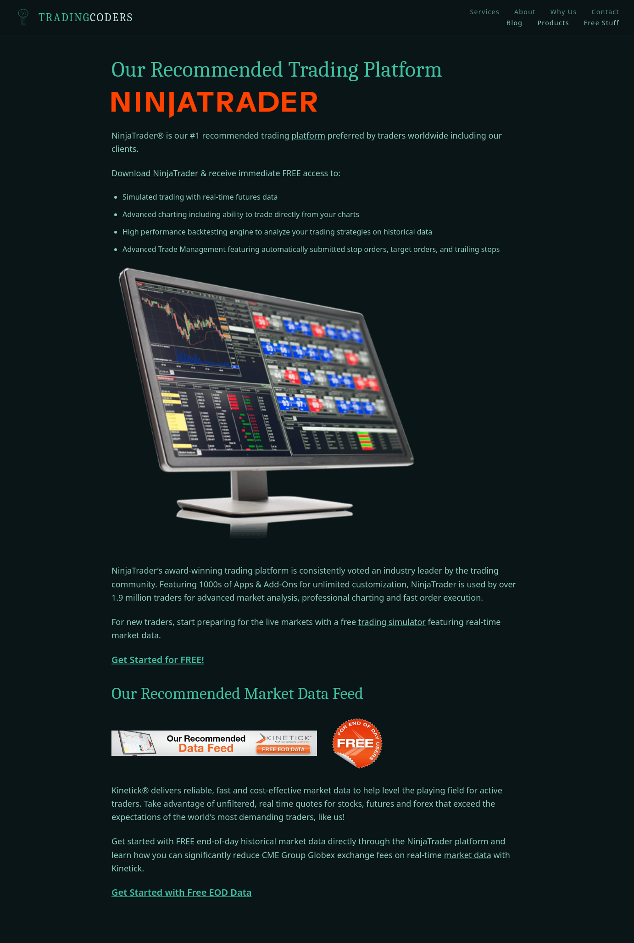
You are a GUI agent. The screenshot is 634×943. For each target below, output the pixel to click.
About (525, 11)
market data (327, 790)
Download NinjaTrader (154, 173)
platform (308, 135)
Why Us (564, 11)
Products (553, 22)
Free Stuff (601, 22)
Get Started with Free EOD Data (181, 892)
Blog (514, 22)
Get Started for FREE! (157, 659)
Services (485, 11)
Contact (605, 11)
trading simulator (392, 621)
